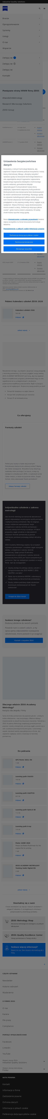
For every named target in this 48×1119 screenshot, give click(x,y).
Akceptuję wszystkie (24, 249)
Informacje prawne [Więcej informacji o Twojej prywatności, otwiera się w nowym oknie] (36, 228)
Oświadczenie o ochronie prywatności (23, 219)
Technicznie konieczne (24, 242)
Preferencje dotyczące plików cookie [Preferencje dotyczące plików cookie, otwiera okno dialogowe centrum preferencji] (24, 235)
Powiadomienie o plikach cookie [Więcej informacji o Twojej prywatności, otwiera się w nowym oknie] (16, 228)
